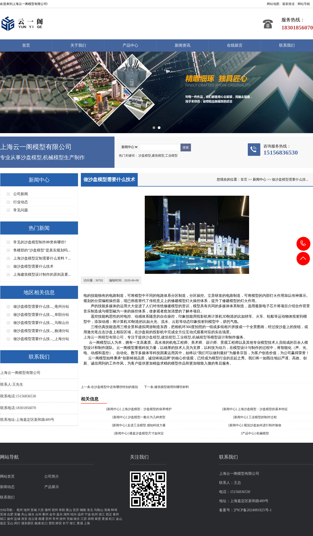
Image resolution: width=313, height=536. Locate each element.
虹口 (44, 523)
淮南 (107, 510)
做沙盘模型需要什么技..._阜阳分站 (41, 315)
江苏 (84, 519)
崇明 (91, 519)
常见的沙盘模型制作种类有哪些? (39, 242)
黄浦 (80, 523)
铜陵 (83, 510)
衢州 (45, 514)
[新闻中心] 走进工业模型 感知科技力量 (139, 425)
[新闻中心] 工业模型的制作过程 (255, 417)
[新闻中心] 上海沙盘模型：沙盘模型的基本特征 (255, 409)
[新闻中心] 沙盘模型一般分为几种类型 (138, 417)
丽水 (31, 514)
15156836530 (303, 243)
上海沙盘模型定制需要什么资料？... (42, 258)
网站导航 (304, 4)
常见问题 (20, 210)
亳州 (19, 510)
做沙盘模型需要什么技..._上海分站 (41, 339)
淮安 (24, 519)
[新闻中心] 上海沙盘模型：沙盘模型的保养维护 (139, 409)
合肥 (10, 514)
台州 (38, 514)
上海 (87, 523)
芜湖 (3, 514)
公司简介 (51, 476)
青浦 (105, 519)
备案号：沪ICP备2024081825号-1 (245, 510)
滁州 (48, 510)
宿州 (55, 510)
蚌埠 (114, 510)
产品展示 (51, 487)
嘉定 (3, 523)
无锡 (70, 519)
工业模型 (184, 337)
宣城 (34, 510)
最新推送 (288, 4)
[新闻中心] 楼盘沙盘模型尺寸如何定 (139, 433)
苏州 (48, 519)
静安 (59, 523)
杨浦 (37, 523)
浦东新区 (27, 523)
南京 (77, 519)
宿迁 (109, 514)
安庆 (76, 510)
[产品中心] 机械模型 (255, 433)
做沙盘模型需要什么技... (290, 179)
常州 (55, 519)
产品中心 (130, 45)
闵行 (17, 523)
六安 (41, 510)
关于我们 (78, 45)
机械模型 (199, 337)
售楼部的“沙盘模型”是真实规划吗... (41, 250)
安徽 (17, 514)
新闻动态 (7, 487)
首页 (26, 45)
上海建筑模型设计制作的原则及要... (42, 274)
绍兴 (73, 514)
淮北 (90, 510)
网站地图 (273, 4)
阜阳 (62, 510)
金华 (52, 514)
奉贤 (98, 519)
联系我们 (287, 45)
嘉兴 (59, 514)
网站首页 (7, 476)
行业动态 (20, 202)
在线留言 (235, 45)
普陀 (52, 523)
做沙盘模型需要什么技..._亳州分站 (41, 307)
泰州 (116, 514)
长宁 (66, 523)
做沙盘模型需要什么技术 (33, 266)
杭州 (95, 514)
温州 (80, 514)
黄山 (69, 510)
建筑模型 (168, 337)
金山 (119, 519)
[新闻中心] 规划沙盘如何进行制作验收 (254, 425)
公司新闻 (20, 194)
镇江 (3, 519)
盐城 (17, 519)
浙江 (102, 514)
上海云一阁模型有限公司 (103, 337)
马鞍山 (98, 510)
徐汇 (73, 523)
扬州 (10, 519)
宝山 (10, 523)
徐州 (62, 519)
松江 (112, 519)
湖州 (66, 514)
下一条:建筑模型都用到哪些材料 (166, 387)
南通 (41, 519)
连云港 (33, 519)
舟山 (24, 514)
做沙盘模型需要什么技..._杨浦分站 (41, 331)
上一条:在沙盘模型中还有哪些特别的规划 (109, 387)
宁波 (88, 514)
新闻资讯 (182, 45)
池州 (26, 510)
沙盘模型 (153, 337)
